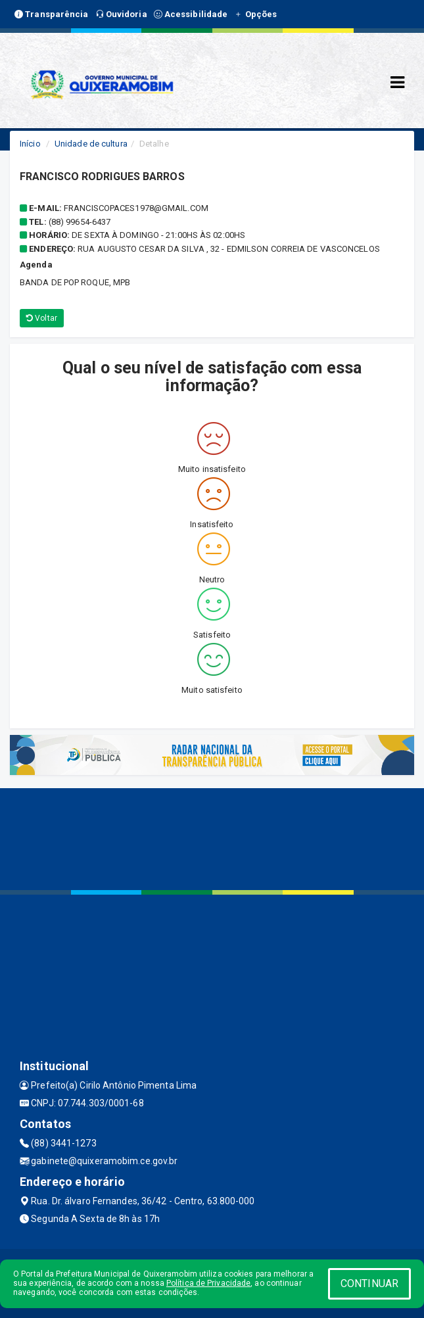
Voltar (41, 318)
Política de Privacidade (208, 1283)
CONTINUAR (369, 1283)
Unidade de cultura (91, 144)
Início (30, 144)
